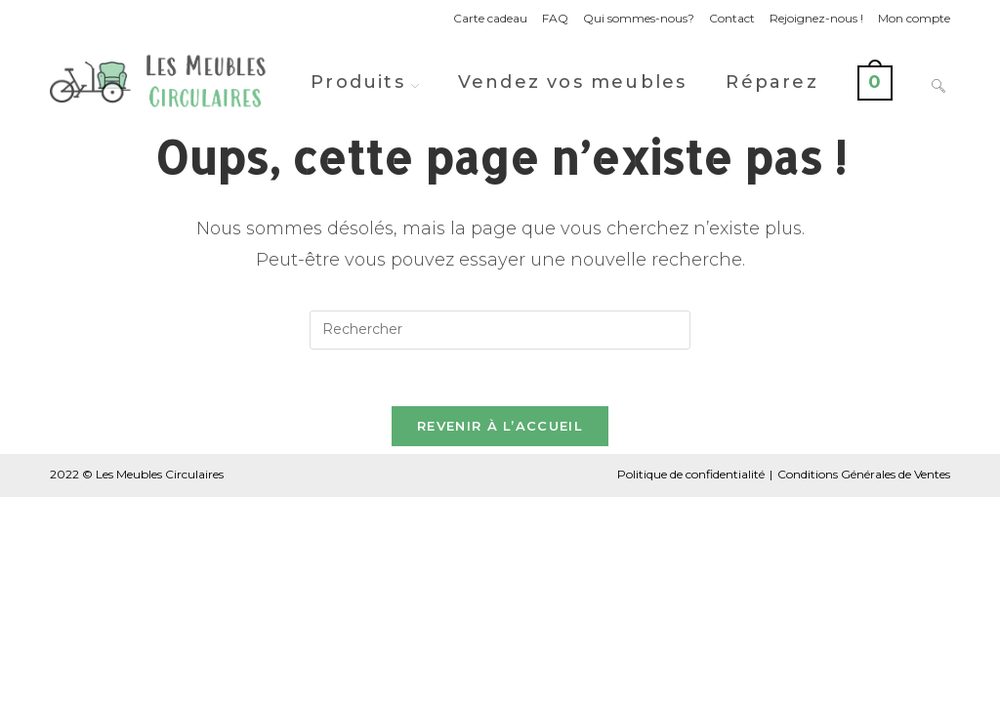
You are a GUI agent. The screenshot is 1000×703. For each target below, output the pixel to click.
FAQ (555, 18)
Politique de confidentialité (691, 477)
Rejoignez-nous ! (816, 18)
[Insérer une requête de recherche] (500, 330)
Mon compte (914, 18)
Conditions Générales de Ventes (863, 477)
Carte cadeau (490, 18)
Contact (732, 18)
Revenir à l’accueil (500, 428)
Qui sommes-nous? (638, 18)
